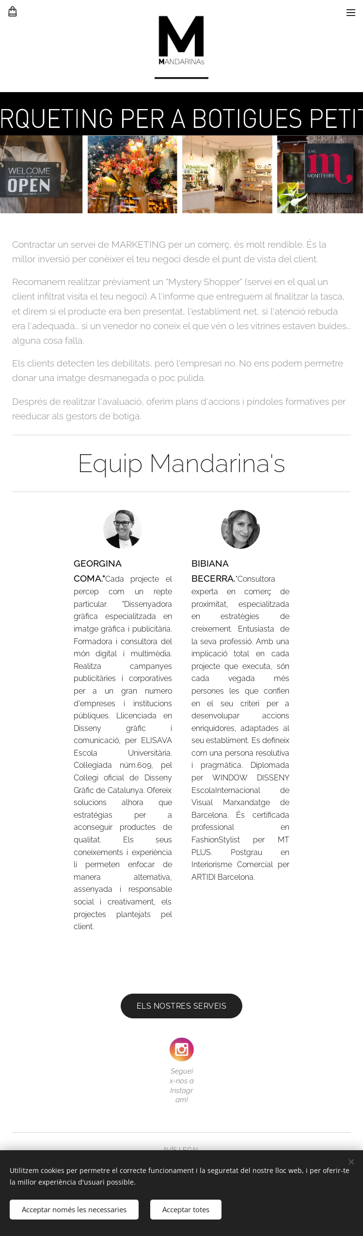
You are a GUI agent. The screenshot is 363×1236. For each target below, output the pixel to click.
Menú (351, 12)
